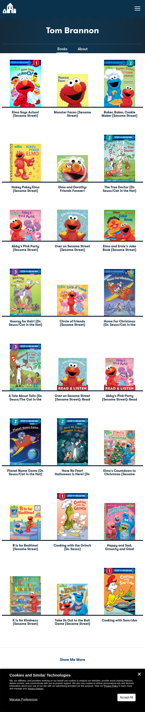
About (83, 49)
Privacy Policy (111, 686)
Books (62, 49)
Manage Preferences (23, 699)
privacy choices (35, 688)
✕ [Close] (139, 674)
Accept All (126, 697)
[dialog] (72, 690)
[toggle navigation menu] (137, 8)
